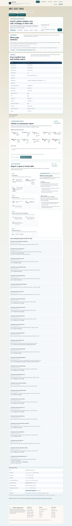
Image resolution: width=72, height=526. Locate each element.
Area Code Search (30, 510)
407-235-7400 (27, 498)
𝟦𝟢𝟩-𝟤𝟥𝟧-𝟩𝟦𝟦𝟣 (30, 485)
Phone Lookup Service (18, 507)
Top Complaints (43, 1)
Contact (40, 516)
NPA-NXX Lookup (30, 513)
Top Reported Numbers (43, 509)
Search (59, 29)
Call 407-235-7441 (13, 14)
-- (12, 116)
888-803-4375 (25, 461)
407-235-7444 (38, 498)
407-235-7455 (49, 498)
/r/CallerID (41, 514)
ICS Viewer (53, 512)
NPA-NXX (55, 1)
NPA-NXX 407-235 (23, 11)
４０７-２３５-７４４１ (32, 472)
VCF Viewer (53, 515)
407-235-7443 (32, 498)
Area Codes (50, 1)
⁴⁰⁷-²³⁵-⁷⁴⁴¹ (29, 475)
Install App (60, 4)
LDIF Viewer (53, 513)
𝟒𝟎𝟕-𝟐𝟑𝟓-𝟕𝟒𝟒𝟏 (30, 470)
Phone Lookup (13, 30)
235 (28, 95)
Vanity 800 (60, 1)
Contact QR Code (54, 510)
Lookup (37, 1)
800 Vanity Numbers (30, 515)
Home (10, 11)
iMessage (55, 4)
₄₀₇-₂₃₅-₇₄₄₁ (29, 477)
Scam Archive (41, 511)
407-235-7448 (43, 498)
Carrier (13, 234)
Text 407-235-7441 (21, 14)
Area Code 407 (15, 11)
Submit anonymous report (26, 157)
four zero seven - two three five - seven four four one (36, 493)
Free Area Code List (30, 512)
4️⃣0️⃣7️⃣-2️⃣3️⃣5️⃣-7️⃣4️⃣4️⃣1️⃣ (32, 490)
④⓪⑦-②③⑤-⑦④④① (31, 480)
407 (28, 93)
